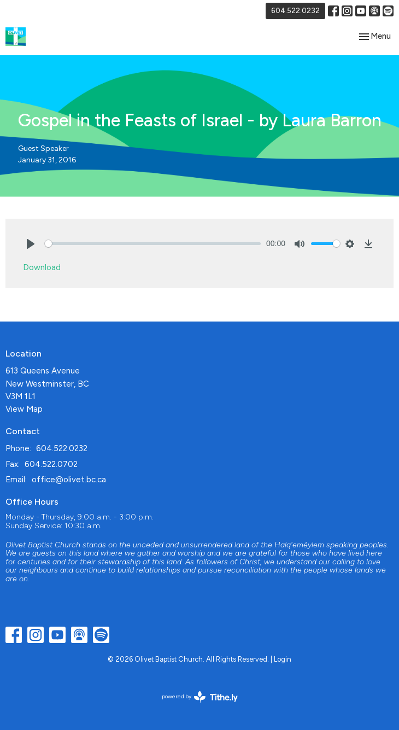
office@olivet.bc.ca (69, 479)
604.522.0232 (295, 11)
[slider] (153, 243)
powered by (200, 697)
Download (42, 267)
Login (282, 659)
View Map (24, 409)
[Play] (30, 244)
